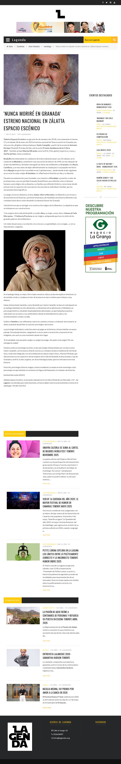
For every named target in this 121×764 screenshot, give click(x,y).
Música (45, 650)
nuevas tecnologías (104, 110)
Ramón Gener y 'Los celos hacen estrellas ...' (107, 180)
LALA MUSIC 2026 (104, 150)
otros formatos (34, 46)
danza (45, 685)
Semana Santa (48, 608)
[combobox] (101, 39)
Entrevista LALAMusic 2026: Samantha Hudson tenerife (57, 655)
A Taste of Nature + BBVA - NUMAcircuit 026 (107, 165)
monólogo (47, 46)
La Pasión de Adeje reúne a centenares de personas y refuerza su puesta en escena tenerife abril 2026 (60, 617)
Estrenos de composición (102, 135)
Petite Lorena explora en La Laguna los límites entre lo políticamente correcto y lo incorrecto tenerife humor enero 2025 (61, 556)
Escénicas (20, 46)
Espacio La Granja (109, 172)
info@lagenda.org (62, 738)
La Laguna (106, 113)
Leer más (46, 483)
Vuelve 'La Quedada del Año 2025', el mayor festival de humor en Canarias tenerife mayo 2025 (60, 502)
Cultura (99, 187)
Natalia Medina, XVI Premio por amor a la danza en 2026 (58, 690)
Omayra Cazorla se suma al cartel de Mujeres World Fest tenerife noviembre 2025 (60, 451)
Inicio (11, 46)
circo (99, 124)
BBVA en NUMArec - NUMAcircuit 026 (104, 105)
